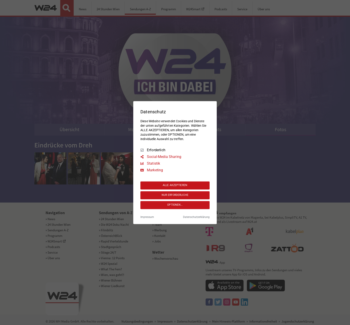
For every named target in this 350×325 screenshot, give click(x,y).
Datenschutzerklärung (196, 217)
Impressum (147, 217)
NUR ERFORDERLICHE (175, 195)
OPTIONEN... (175, 205)
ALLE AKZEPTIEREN (175, 185)
